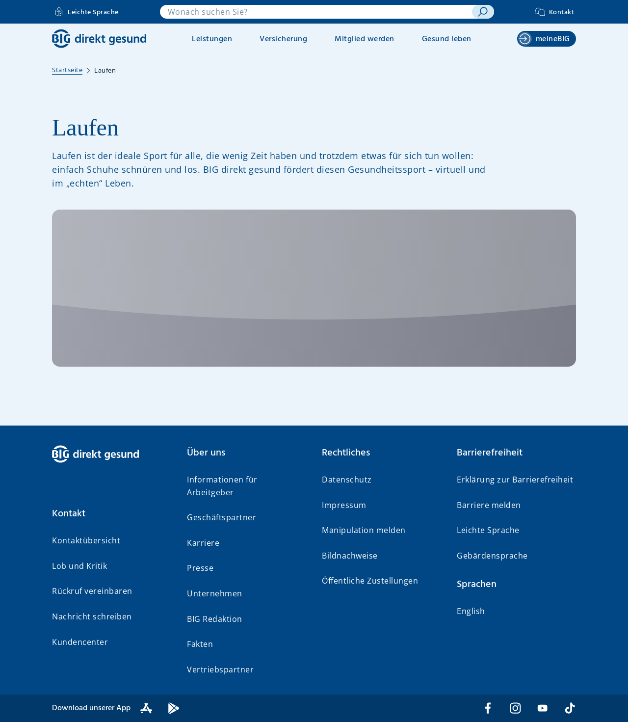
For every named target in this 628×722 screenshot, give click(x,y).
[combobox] (316, 11)
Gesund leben (446, 39)
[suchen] (483, 12)
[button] (111, 514)
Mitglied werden (364, 39)
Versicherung (283, 39)
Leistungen (212, 39)
